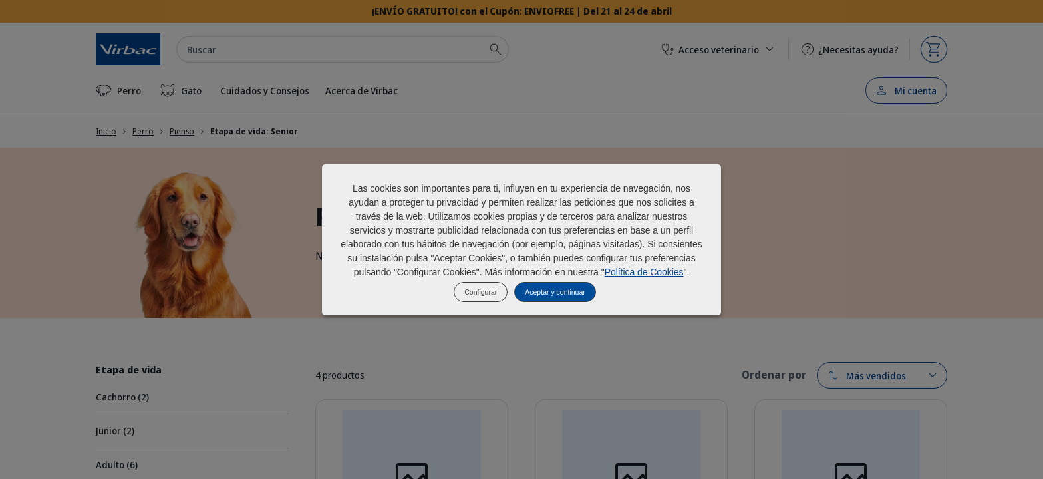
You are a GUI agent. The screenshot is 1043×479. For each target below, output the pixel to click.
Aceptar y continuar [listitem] (555, 292)
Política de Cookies (644, 272)
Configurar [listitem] (480, 292)
